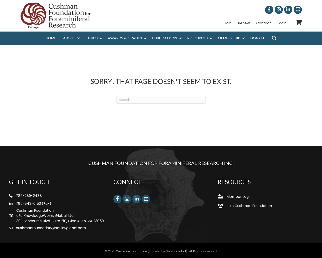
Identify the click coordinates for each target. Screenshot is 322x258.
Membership (229, 38)
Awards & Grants (125, 38)
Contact (263, 23)
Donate (257, 38)
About (69, 38)
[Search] (161, 100)
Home (51, 38)
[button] (274, 38)
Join (227, 23)
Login (282, 23)
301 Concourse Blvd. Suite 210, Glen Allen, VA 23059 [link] (60, 221)
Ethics (91, 38)
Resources (197, 38)
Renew (244, 23)
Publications (164, 38)
